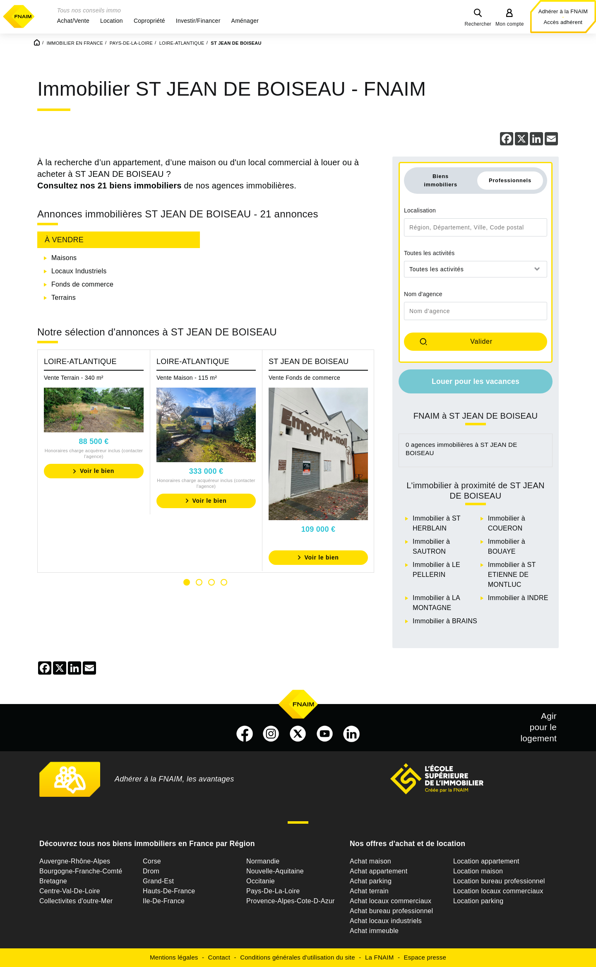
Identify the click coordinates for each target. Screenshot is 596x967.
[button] (73, 21)
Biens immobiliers (440, 180)
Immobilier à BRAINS (445, 621)
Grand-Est (158, 881)
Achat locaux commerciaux (390, 900)
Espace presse (425, 957)
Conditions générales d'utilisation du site (297, 957)
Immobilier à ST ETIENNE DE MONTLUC (512, 574)
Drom (151, 871)
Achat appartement (378, 871)
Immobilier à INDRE (518, 597)
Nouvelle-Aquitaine (275, 871)
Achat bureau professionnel (391, 910)
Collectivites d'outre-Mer (76, 900)
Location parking (478, 900)
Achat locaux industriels (386, 920)
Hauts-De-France (169, 891)
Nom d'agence (423, 294)
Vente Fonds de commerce (304, 377)
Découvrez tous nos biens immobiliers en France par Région (147, 843)
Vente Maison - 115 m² (186, 377)
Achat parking (371, 881)
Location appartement (486, 861)
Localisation (420, 210)
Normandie (263, 861)
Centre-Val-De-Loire (69, 891)
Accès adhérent (562, 22)
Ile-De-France (164, 900)
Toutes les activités (429, 253)
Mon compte (509, 24)
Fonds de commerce (82, 284)
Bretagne (53, 881)
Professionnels (510, 180)
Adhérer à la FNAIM (563, 11)
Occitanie (260, 881)
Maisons (64, 257)
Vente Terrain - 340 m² (73, 377)
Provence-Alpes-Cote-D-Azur (290, 900)
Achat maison (370, 861)
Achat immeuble (374, 930)
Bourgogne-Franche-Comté (81, 871)
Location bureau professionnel (499, 881)
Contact (219, 957)
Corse (152, 861)
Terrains (63, 297)
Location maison (478, 871)
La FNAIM (379, 957)
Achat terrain (369, 891)
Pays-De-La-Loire (273, 891)
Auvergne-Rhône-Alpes (74, 861)
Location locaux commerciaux (498, 891)
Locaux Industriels (78, 271)
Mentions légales (174, 957)
